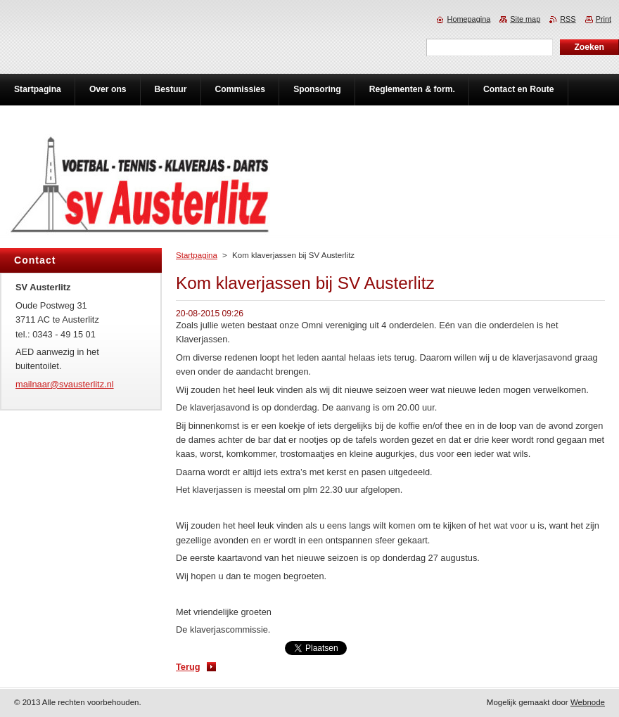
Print (603, 19)
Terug (188, 666)
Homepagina (469, 19)
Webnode (587, 702)
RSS (567, 19)
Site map (525, 19)
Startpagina (196, 255)
